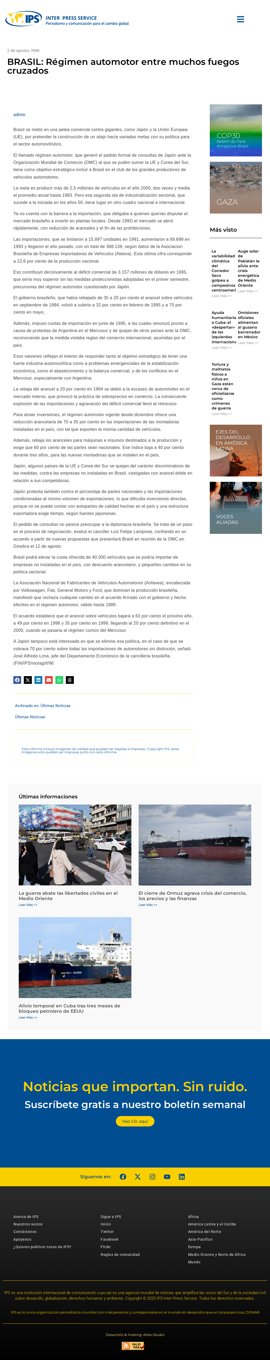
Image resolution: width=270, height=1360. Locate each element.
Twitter (107, 1231)
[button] (17, 680)
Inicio (106, 1224)
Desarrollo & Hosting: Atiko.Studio (135, 1335)
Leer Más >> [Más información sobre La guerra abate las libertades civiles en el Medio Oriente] (28, 905)
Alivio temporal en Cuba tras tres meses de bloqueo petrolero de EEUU (69, 1008)
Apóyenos (22, 1239)
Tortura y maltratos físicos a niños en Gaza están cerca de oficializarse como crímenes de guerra (223, 386)
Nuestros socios (28, 1224)
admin (19, 114)
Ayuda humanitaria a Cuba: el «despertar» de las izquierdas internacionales (227, 327)
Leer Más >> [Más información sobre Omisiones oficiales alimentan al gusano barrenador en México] (248, 343)
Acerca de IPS (26, 1217)
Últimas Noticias (55, 705)
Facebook (109, 1239)
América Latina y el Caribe (212, 1224)
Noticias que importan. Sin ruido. (135, 1086)
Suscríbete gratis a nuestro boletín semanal (135, 1104)
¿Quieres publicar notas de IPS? (42, 1247)
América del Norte (204, 1231)
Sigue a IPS (111, 1217)
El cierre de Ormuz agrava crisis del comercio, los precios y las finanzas (192, 895)
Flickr (106, 1247)
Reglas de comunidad (120, 1254)
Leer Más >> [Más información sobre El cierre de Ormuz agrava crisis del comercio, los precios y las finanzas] (148, 905)
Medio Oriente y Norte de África (217, 1254)
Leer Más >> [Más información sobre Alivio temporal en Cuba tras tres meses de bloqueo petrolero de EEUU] (28, 1017)
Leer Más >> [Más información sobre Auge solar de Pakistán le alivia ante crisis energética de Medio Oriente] (248, 291)
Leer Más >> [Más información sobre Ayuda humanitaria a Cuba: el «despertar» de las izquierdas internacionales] (222, 347)
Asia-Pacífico (200, 1239)
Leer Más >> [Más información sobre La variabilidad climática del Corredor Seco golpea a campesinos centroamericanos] (222, 296)
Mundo (194, 1262)
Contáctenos (25, 1231)
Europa (194, 1247)
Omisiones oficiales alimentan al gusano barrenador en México (249, 324)
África (193, 1217)
